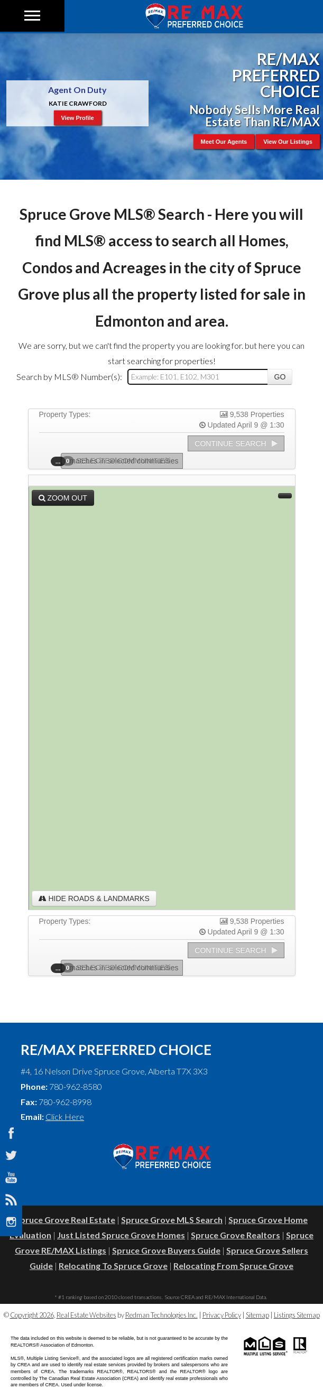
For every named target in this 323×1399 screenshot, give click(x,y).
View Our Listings (287, 141)
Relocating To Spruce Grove (113, 1266)
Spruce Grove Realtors (235, 1235)
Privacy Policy (221, 1315)
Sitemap (257, 1315)
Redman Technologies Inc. (161, 1315)
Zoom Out (63, 498)
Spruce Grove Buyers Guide (166, 1250)
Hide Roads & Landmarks (94, 898)
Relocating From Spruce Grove (233, 1266)
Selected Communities (119, 461)
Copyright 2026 (32, 1315)
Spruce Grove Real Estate (65, 1220)
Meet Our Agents (224, 141)
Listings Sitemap (297, 1315)
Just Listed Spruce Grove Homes (121, 1235)
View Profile (77, 118)
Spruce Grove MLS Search (172, 1220)
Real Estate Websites (86, 1315)
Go (280, 377)
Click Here (64, 1116)
